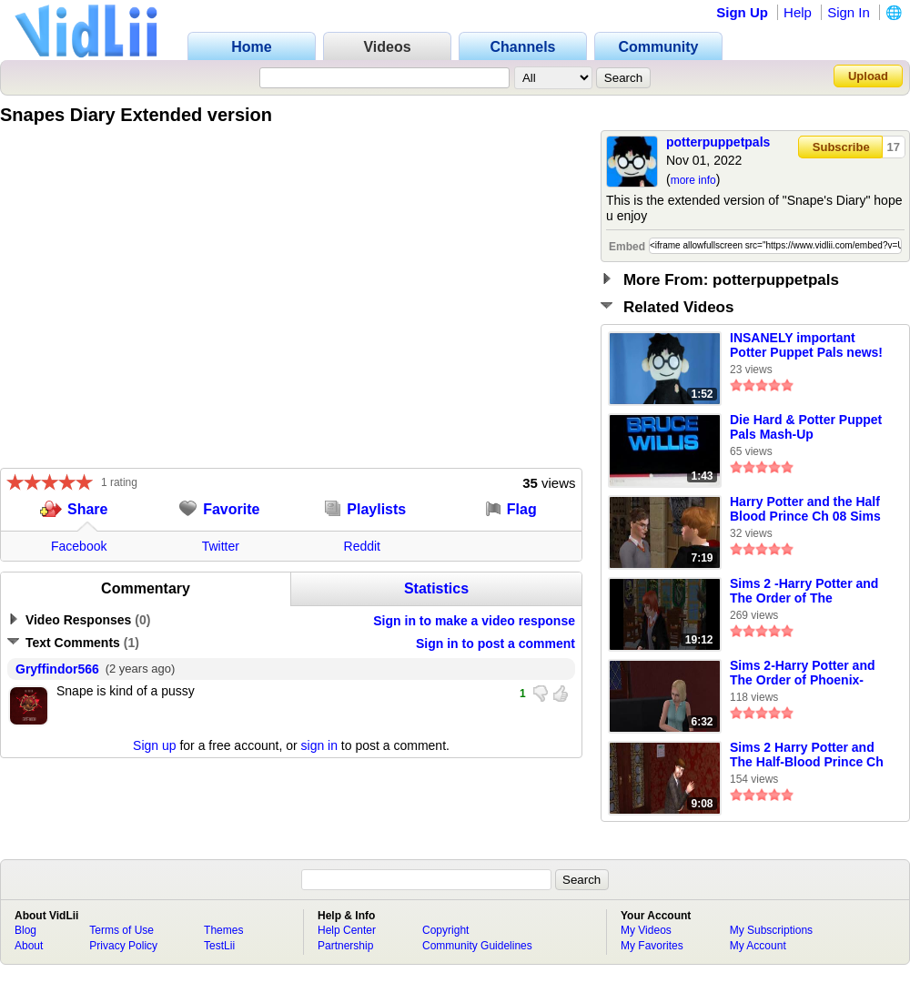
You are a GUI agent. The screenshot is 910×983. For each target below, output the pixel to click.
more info (693, 180)
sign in (319, 745)
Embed (627, 246)
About (29, 945)
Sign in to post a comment (495, 643)
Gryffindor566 (57, 669)
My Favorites (652, 945)
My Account (758, 945)
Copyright (445, 930)
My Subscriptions (771, 930)
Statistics (436, 588)
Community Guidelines (477, 945)
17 (893, 147)
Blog (25, 930)
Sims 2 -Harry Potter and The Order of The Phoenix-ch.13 (804, 591)
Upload (868, 76)
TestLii (219, 945)
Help (798, 12)
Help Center (347, 930)
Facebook (78, 546)
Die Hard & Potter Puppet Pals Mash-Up (806, 426)
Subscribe (841, 147)
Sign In (848, 12)
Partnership (345, 945)
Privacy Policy (123, 945)
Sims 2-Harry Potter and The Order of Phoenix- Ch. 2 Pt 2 (802, 673)
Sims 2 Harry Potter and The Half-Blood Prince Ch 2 (807, 755)
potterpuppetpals (718, 142)
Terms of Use (121, 930)
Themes (223, 930)
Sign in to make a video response (474, 620)
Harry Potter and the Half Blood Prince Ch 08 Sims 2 (805, 509)
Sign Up (742, 12)
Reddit (362, 546)
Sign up (154, 745)
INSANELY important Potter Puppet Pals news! (806, 345)
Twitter (220, 546)
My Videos (646, 930)
